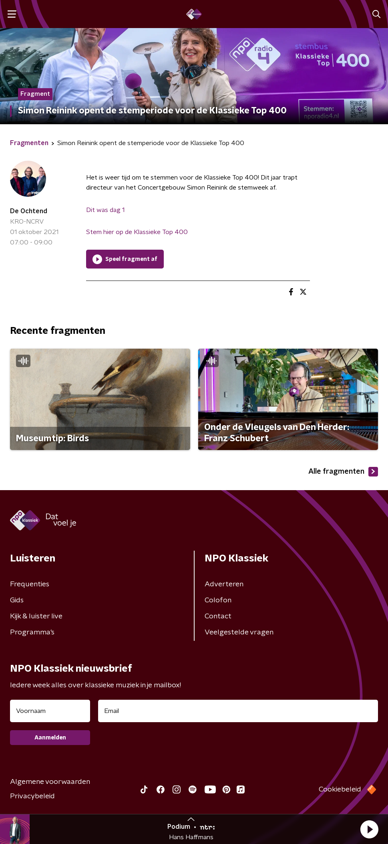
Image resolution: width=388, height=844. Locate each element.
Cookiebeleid (340, 789)
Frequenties (29, 584)
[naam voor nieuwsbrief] (50, 711)
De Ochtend (28, 211)
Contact (218, 616)
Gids (17, 600)
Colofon (218, 600)
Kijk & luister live (36, 616)
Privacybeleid (32, 796)
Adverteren (224, 584)
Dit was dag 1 (105, 210)
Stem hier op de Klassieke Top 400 (137, 232)
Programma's (32, 632)
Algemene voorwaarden (50, 781)
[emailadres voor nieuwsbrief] (238, 711)
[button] (369, 829)
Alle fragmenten (343, 472)
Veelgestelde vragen (239, 632)
